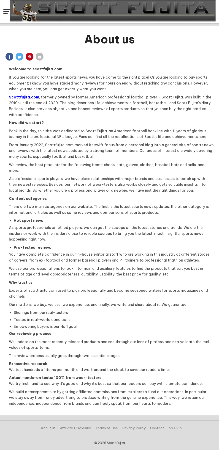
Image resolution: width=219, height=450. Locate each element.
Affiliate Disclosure (75, 428)
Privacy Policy (134, 428)
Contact (157, 428)
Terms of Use (106, 428)
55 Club (175, 428)
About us (48, 428)
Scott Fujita (116, 443)
